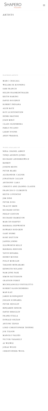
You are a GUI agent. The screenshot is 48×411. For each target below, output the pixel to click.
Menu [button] (43, 5)
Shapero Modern (13, 5)
